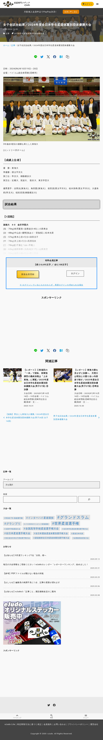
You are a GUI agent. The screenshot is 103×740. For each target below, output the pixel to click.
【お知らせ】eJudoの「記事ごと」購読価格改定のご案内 (29, 591)
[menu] (97, 4)
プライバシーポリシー (78, 724)
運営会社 (94, 724)
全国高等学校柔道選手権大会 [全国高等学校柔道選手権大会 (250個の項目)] (42, 528)
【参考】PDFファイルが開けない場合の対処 (23, 573)
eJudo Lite (10, 724)
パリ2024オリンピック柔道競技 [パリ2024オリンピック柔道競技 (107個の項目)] (37, 524)
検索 (5, 494)
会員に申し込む (71, 12)
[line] (35, 56)
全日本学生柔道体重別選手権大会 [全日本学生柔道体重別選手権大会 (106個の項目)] (76, 529)
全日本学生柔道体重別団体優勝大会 (29, 33)
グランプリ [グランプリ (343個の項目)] (13, 523)
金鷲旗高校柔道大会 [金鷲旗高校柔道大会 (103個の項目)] (81, 538)
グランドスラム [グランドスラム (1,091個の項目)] (74, 517)
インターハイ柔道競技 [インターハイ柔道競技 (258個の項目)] (41, 517)
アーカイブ (8, 479)
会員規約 (48, 724)
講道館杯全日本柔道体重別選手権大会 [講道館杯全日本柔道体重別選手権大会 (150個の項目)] (52, 538)
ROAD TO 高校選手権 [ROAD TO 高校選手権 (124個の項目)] (14, 518)
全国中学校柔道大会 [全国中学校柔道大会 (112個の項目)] (13, 529)
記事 (8, 33)
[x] (48, 56)
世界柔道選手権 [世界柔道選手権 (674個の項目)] (66, 523)
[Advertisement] (51, 324)
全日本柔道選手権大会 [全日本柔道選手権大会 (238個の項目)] (18, 533)
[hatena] (61, 56)
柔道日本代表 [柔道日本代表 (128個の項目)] (78, 534)
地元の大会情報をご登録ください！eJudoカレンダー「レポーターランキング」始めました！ (45, 564)
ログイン (87, 4)
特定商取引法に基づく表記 (29, 724)
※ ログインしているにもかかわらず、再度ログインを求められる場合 (51, 285)
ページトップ (17, 716)
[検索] (89, 499)
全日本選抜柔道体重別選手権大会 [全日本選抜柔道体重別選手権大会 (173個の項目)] (51, 533)
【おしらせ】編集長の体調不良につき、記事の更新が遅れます (31, 582)
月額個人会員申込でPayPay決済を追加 (29, 12)
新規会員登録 (27, 274)
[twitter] (41, 56)
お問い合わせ (60, 724)
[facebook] (54, 56)
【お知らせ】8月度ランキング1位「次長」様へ (24, 555)
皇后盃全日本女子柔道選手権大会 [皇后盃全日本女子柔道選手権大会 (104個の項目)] (17, 538)
